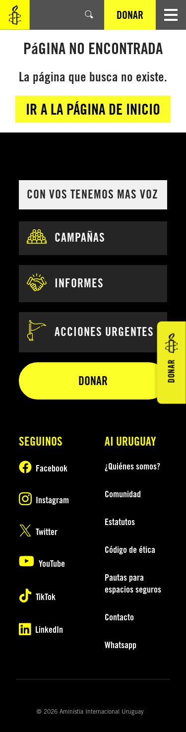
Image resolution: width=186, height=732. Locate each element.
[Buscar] (89, 15)
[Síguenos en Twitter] (44, 532)
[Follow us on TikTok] (44, 597)
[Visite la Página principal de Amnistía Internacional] (15, 15)
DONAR (130, 14)
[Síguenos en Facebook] (44, 468)
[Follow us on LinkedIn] (44, 629)
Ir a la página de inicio (93, 109)
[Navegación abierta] (171, 15)
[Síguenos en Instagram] (44, 500)
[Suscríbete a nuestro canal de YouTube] (44, 564)
